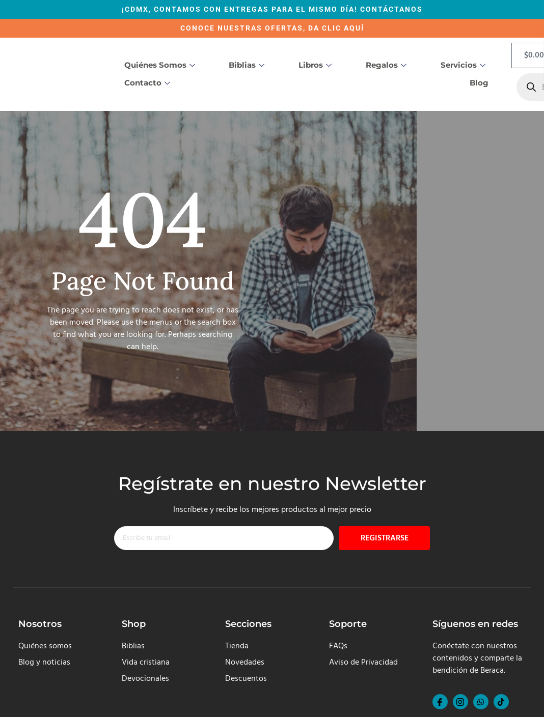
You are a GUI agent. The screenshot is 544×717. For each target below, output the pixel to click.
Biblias (246, 65)
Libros (315, 65)
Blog (479, 83)
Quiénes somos (159, 65)
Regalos (386, 65)
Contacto (147, 83)
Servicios (463, 65)
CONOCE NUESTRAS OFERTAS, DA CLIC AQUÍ (272, 28)
